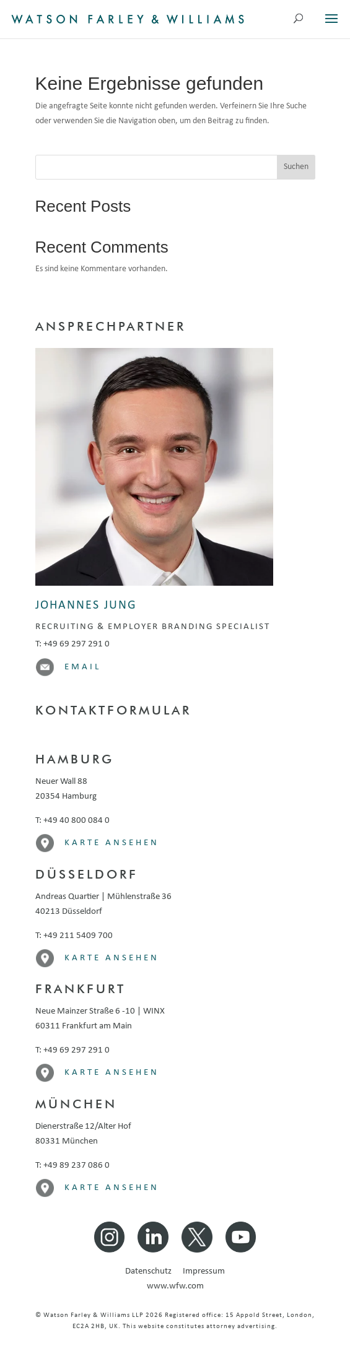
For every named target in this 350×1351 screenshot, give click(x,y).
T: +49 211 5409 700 (74, 935)
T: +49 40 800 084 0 (72, 820)
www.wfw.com (175, 1286)
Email (82, 667)
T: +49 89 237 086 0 (72, 1165)
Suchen (296, 167)
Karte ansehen (111, 843)
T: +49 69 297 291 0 (72, 644)
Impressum (204, 1271)
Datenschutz (153, 1271)
